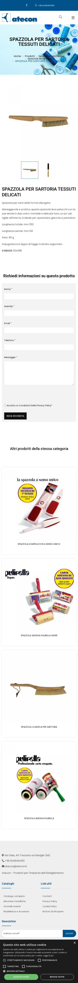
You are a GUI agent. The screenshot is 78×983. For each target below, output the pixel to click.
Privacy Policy (44, 405)
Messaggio (10, 357)
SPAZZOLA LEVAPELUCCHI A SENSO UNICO (39, 544)
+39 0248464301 (44, 5)
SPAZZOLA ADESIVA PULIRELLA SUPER (39, 635)
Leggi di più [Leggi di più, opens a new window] (48, 955)
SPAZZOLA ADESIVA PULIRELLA (39, 818)
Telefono (10, 340)
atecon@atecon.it (16, 866)
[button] (39, 971)
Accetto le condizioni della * (28, 405)
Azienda (9, 306)
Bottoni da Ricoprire (53, 911)
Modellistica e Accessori (16, 911)
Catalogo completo (14, 896)
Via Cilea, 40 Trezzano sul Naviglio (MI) (27, 855)
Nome (8, 289)
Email (8, 323)
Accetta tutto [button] (21, 977)
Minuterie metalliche (15, 901)
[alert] (39, 961)
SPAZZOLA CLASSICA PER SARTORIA (39, 726)
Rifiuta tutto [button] (57, 977)
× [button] (74, 943)
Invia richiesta (15, 416)
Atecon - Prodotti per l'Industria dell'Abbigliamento (33, 873)
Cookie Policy (50, 906)
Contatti (47, 896)
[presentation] (27, 396)
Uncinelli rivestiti (12, 906)
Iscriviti (69, 933)
